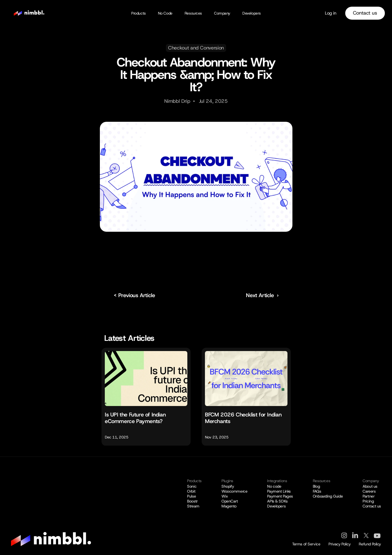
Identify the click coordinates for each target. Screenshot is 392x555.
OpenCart (229, 501)
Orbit (191, 491)
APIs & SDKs (277, 501)
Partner (368, 496)
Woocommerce (234, 491)
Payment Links (279, 491)
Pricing (368, 501)
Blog (316, 486)
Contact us (372, 506)
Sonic (191, 486)
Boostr (192, 501)
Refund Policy (370, 544)
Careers (369, 491)
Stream (193, 506)
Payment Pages (280, 496)
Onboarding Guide (328, 496)
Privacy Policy (339, 544)
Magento (229, 506)
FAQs (317, 491)
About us (370, 486)
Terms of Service (306, 544)
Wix (224, 496)
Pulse (191, 496)
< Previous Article (134, 295)
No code (274, 486)
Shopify (227, 486)
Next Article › (262, 295)
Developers (276, 506)
